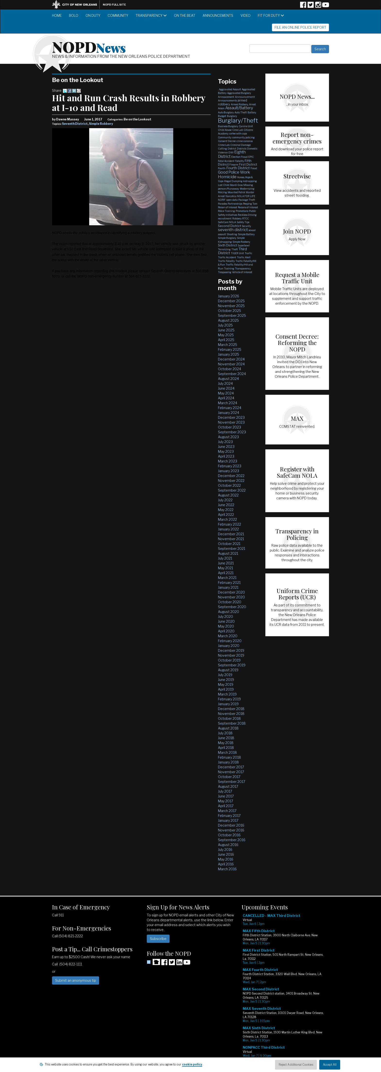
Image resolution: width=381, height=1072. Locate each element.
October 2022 (229, 485)
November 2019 (231, 655)
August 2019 (228, 670)
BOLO (73, 15)
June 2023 (226, 446)
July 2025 (225, 325)
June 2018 (226, 738)
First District (248, 164)
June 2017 (226, 796)
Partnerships (235, 203)
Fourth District (238, 168)
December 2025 (231, 301)
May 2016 (225, 859)
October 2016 (229, 835)
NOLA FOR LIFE (246, 196)
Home (57, 15)
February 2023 (229, 466)
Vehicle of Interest (242, 272)
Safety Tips (243, 222)
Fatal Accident (226, 160)
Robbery (237, 218)
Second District (229, 226)
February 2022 (229, 524)
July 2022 (225, 500)
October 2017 (229, 777)
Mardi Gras (236, 185)
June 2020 (226, 621)
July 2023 (225, 442)
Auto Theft (240, 112)
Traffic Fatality (226, 261)
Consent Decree (227, 141)
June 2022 (226, 505)
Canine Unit (246, 126)
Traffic (248, 253)
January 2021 (228, 587)
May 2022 (226, 510)
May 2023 (226, 451)
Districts (241, 148)
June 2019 (226, 680)
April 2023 (226, 456)
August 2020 (228, 612)
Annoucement (226, 96)
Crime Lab (224, 144)
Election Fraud (239, 156)
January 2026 (228, 296)
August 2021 (228, 553)
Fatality (239, 160)
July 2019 (225, 675)
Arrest (252, 104)
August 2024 (228, 379)
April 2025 (226, 340)
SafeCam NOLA (227, 222)
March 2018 (227, 752)
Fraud (254, 168)
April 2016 (226, 864)
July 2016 (225, 849)
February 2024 (229, 408)
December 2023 (231, 417)
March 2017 (227, 811)
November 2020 (231, 597)
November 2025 (231, 306)
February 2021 (229, 582)
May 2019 (225, 684)
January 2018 (228, 762)
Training (229, 268)
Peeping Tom (250, 203)
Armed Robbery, (239, 104)
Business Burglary (228, 126)
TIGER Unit (237, 253)
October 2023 (229, 427)
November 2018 (231, 714)
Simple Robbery (101, 124)
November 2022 (231, 480)
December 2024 (231, 359)
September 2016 (231, 840)
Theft (234, 249)
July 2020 (225, 616)
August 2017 (228, 786)
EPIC (251, 156)
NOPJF (221, 199)
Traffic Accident (227, 257)
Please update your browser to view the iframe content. (285, 989)
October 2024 (229, 369)
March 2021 (227, 578)
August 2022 (228, 495)
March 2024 (227, 403)
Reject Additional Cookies (296, 1064)
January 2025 (228, 354)
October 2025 (229, 311)
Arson (221, 108)
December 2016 (231, 825)
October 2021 (229, 544)
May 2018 (226, 743)
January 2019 (228, 704)
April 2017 (226, 806)
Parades (222, 203)
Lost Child (223, 185)
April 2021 (226, 573)
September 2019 (231, 665)
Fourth (221, 168)
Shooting (232, 234)
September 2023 (232, 432)
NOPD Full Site (114, 4)
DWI (231, 152)
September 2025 (232, 315)
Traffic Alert (244, 257)
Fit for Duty (271, 15)
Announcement (245, 97)
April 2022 (226, 514)
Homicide (227, 176)
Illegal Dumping (233, 181)
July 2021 (225, 558)
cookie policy (192, 1064)
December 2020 (231, 592)
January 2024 (228, 412)
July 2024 (225, 383)
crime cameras (244, 141)
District (232, 148)
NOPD (89, 46)
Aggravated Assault (230, 89)
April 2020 (226, 631)
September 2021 (231, 548)
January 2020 (228, 646)
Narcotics (230, 196)
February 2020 (230, 641)
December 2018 (231, 709)
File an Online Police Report (300, 27)
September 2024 (232, 374)
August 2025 (228, 320)
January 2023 (228, 471)
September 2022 (232, 490)
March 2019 (227, 694)
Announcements (218, 15)
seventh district (233, 229)
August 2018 (228, 728)
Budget (222, 116)
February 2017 (229, 815)
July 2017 (225, 791)
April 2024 (226, 398)
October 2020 (229, 602)
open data (232, 199)
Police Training (226, 210)
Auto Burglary (226, 112)
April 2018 (226, 747)
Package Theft (246, 199)
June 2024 (226, 388)
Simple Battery (246, 234)
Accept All (330, 1064)
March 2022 (227, 519)
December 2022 (231, 476)
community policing (243, 137)
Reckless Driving (247, 214)
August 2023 (228, 437)
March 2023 (227, 461)
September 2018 (232, 723)
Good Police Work (234, 172)
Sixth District (227, 245)
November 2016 (231, 830)
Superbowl (244, 245)
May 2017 (225, 801)
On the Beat (184, 15)
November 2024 (231, 364)
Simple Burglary (227, 237)
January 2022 (228, 529)
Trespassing (224, 272)
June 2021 (226, 563)
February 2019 (229, 699)
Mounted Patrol (236, 192)
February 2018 (229, 757)
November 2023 (231, 422)
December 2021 (231, 534)
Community (118, 15)
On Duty (93, 15)
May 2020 (226, 626)
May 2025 (226, 335)
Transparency (151, 15)
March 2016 (227, 869)
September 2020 (232, 607)
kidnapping (250, 181)
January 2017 (228, 820)
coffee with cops (238, 133)
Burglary (232, 116)
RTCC (245, 218)
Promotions (242, 210)
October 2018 (229, 718)
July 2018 (225, 733)
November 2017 (231, 772)
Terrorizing (224, 249)
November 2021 (231, 539)
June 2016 (226, 854)
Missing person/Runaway (235, 186)
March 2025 (227, 345)
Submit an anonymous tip (75, 980)
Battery (252, 112)
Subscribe (158, 939)
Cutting (222, 148)
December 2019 (231, 650)
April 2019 (226, 689)
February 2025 (229, 349)
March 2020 (227, 636)
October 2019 (229, 660)
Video (246, 15)
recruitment (225, 218)
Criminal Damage (240, 144)
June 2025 (226, 330)
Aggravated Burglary (239, 93)
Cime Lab (237, 129)
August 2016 (228, 845)
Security (246, 226)
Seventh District (75, 124)
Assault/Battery (239, 108)
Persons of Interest (248, 207)
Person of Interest (227, 207)
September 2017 (231, 781)
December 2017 (231, 767)
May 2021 (225, 568)
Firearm (233, 164)
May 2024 (226, 393)
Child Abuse (225, 129)
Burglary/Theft (238, 120)
